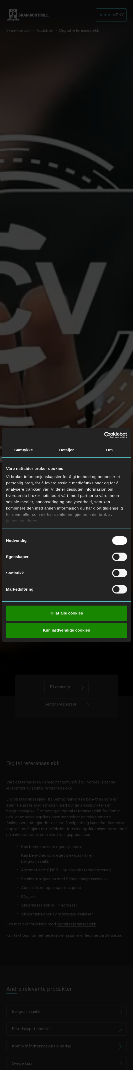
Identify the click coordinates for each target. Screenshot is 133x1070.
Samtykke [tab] (23, 450)
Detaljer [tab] (66, 450)
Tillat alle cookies (66, 613)
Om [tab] (109, 450)
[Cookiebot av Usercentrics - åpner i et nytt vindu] (104, 435)
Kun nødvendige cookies (66, 630)
